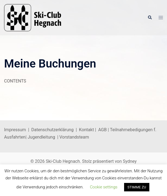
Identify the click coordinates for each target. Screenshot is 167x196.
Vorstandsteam (74, 137)
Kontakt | (87, 129)
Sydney (130, 161)
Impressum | (17, 129)
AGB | (104, 129)
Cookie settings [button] (103, 187)
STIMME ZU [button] (136, 187)
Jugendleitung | (43, 137)
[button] (149, 18)
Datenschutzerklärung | (55, 129)
